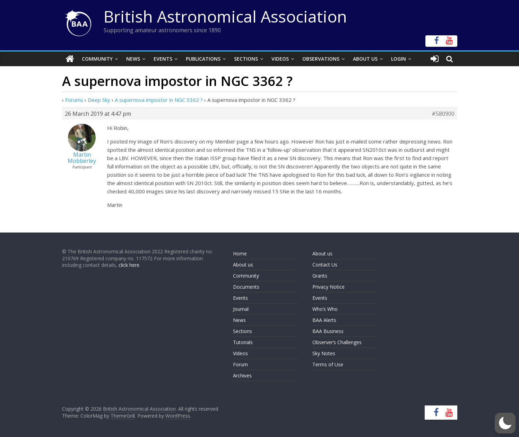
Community (97, 58)
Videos (280, 58)
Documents (246, 286)
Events (163, 58)
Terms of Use (327, 364)
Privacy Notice (328, 286)
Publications (203, 58)
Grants (319, 275)
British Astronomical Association (225, 16)
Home (240, 253)
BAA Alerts (324, 320)
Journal (241, 309)
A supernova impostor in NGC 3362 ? (159, 99)
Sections (246, 58)
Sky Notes (323, 353)
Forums (74, 99)
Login (398, 58)
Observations (320, 58)
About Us (365, 58)
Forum (240, 364)
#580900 (443, 114)
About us (243, 264)
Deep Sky (99, 99)
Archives (242, 375)
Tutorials (243, 342)
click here (129, 265)
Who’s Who (325, 309)
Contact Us (324, 264)
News (133, 58)
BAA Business (328, 331)
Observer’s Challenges (337, 342)
